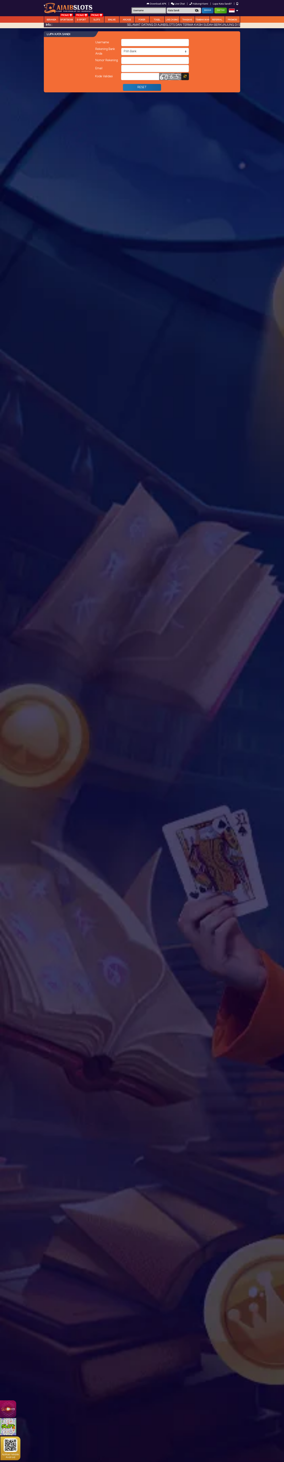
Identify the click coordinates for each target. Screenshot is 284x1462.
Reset (142, 87)
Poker (142, 20)
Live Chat (178, 3)
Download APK (157, 3)
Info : (49, 25)
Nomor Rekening (106, 60)
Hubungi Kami (199, 3)
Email (98, 68)
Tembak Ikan (202, 20)
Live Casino (172, 20)
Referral (217, 20)
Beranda (51, 20)
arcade (127, 20)
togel (157, 20)
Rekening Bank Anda (105, 51)
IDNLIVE (112, 20)
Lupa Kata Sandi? (222, 3)
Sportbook (66, 20)
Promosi (232, 20)
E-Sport (81, 20)
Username (102, 42)
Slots (96, 20)
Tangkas (187, 20)
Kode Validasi (104, 76)
